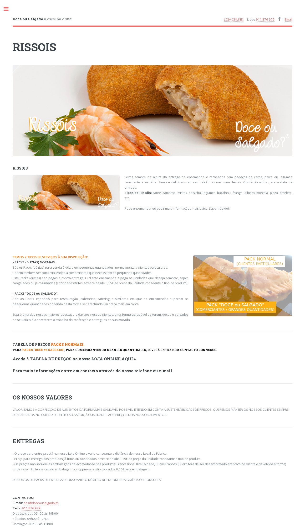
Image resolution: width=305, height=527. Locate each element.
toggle (8, 9)
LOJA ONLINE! (233, 19)
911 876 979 (265, 19)
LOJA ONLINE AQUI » (114, 359)
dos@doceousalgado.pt (41, 503)
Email (288, 19)
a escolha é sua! (42, 18)
